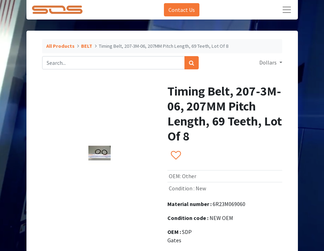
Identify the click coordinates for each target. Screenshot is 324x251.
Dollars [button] (268, 62)
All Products (60, 46)
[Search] (191, 62)
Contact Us (181, 9)
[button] (175, 155)
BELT (86, 46)
